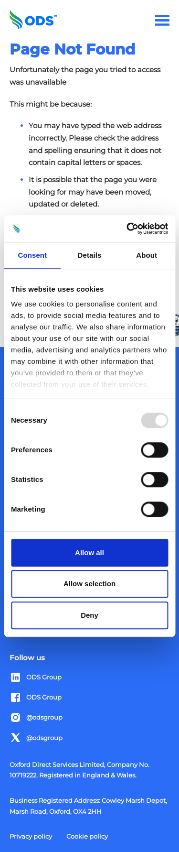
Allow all (89, 552)
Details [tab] (90, 255)
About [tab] (146, 255)
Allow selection (89, 583)
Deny (89, 615)
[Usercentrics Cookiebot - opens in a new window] (127, 228)
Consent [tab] (32, 255)
